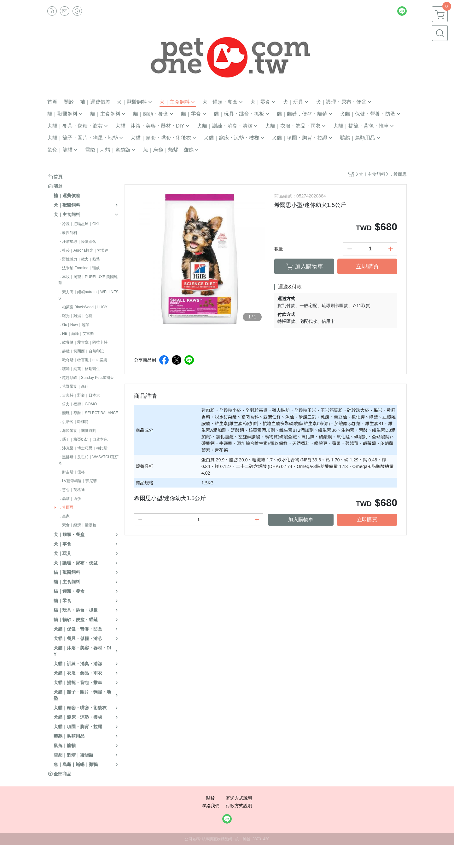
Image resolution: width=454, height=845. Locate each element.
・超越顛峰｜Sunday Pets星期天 (86, 377)
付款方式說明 (239, 805)
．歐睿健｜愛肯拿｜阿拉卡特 (83, 342)
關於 (210, 798)
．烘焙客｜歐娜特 (73, 422)
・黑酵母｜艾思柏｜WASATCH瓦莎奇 (88, 460)
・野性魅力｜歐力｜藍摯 (79, 259)
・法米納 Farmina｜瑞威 (79, 268)
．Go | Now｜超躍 (73, 325)
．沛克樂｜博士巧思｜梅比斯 (83, 448)
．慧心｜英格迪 (71, 490)
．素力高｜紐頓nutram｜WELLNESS (88, 295)
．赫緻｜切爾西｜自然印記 (81, 351)
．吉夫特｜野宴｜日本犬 (79, 395)
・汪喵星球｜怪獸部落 (77, 241)
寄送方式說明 (239, 798)
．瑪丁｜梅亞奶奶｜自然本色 (83, 439)
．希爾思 (65, 507)
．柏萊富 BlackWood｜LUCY (83, 307)
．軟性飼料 (67, 233)
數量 (278, 248)
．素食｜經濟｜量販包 (77, 525)
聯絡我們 (210, 805)
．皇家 (64, 516)
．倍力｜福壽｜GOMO (77, 404)
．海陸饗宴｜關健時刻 (77, 430)
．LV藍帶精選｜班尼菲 (77, 481)
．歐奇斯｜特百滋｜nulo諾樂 (82, 360)
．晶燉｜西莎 (69, 498)
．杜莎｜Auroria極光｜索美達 (83, 250)
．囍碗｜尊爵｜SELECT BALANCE (88, 413)
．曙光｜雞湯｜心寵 (75, 316)
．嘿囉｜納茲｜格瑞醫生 (79, 369)
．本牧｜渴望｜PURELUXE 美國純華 (88, 280)
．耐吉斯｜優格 (71, 472)
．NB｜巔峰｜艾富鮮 (76, 333)
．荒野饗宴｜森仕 (73, 386)
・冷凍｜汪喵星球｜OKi (78, 224)
